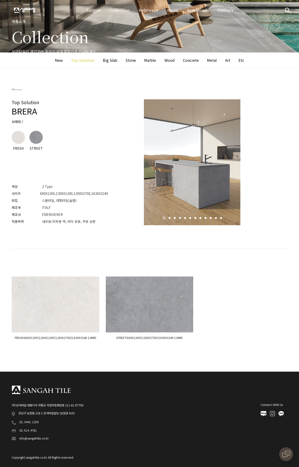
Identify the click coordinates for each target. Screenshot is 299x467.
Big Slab (110, 60)
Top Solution (82, 60)
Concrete (191, 60)
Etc (241, 60)
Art (227, 60)
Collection (120, 10)
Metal (212, 60)
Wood (169, 60)
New (59, 60)
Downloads (198, 10)
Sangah (93, 10)
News (172, 10)
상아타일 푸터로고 (41, 390)
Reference (148, 10)
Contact (225, 10)
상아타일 (24, 10)
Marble (150, 60)
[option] (192, 162)
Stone (130, 60)
